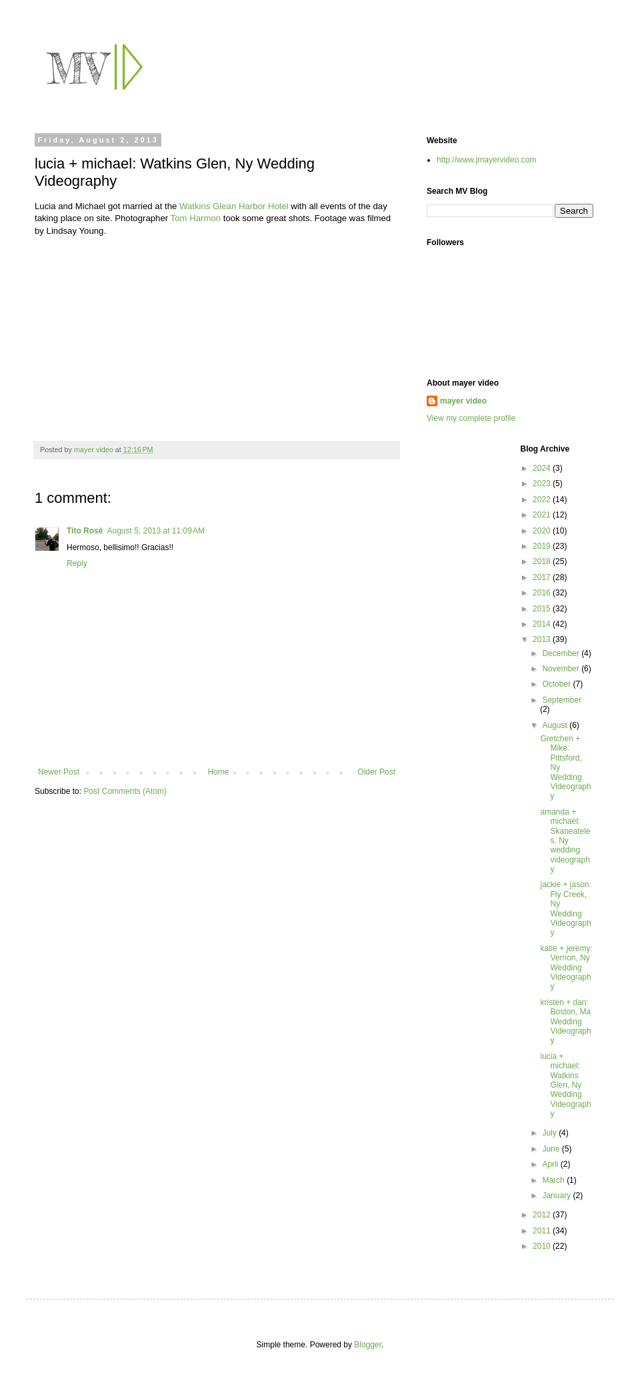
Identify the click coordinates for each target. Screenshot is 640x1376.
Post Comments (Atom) (125, 791)
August (555, 725)
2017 (543, 577)
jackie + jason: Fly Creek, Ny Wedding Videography (565, 908)
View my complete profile (471, 418)
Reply (77, 563)
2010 (543, 1246)
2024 (543, 468)
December (561, 653)
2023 (543, 483)
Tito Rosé (85, 530)
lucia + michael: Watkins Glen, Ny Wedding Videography (565, 1085)
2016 (543, 592)
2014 (543, 624)
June (551, 1149)
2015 (543, 608)
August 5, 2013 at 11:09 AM (155, 530)
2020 (543, 530)
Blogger (367, 1344)
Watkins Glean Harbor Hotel (234, 206)
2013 (543, 639)
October (557, 684)
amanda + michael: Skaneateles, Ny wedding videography (565, 840)
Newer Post (58, 772)
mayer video (463, 401)
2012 (543, 1214)
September (561, 700)
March (554, 1180)
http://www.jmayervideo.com (486, 160)
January (557, 1195)
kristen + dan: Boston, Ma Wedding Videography (565, 1022)
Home (218, 772)
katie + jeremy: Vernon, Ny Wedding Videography (566, 968)
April (551, 1164)
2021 (543, 514)
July (550, 1133)
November (561, 668)
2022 (543, 499)
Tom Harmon (196, 218)
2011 (543, 1230)
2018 (543, 561)
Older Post (376, 772)
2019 (543, 546)
